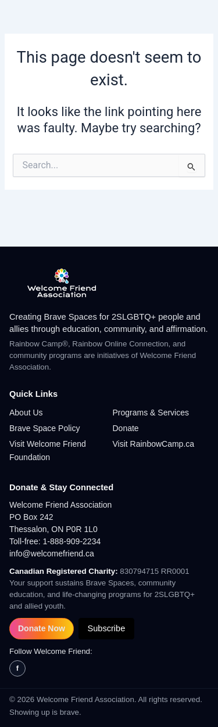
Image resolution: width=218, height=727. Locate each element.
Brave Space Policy (44, 428)
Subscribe (106, 628)
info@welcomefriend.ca (51, 553)
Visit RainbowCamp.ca (154, 444)
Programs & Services (151, 412)
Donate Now (41, 628)
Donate (126, 428)
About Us (26, 412)
